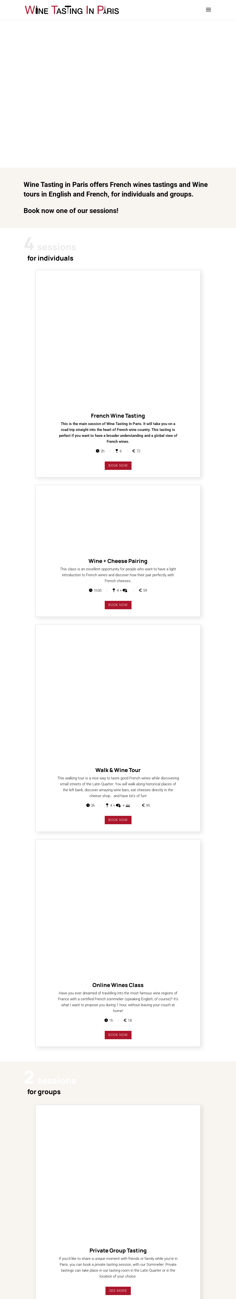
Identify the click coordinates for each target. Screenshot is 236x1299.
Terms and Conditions (41, 1272)
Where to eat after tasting (45, 1266)
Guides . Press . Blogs (41, 1248)
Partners (31, 1254)
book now (118, 337)
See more (118, 776)
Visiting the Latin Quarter (44, 1260)
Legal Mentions (36, 1278)
